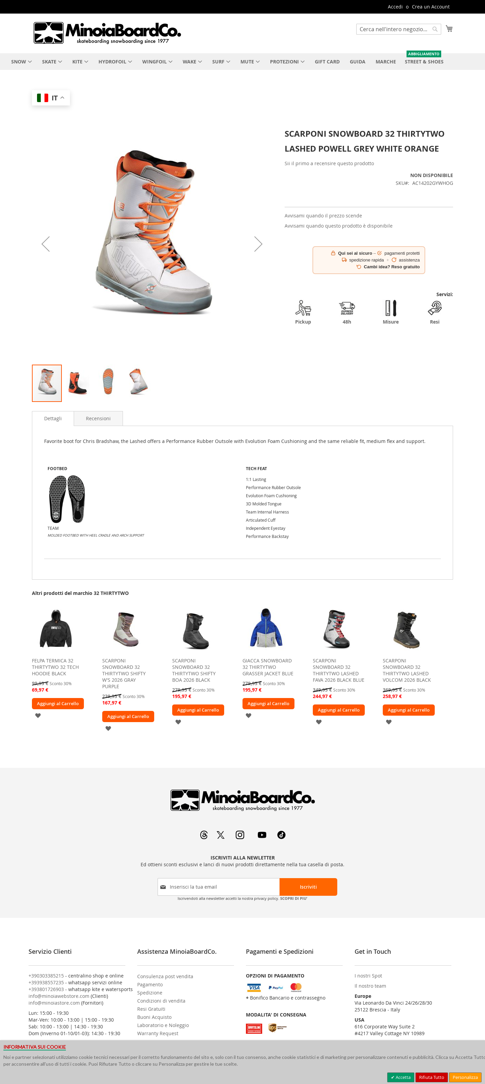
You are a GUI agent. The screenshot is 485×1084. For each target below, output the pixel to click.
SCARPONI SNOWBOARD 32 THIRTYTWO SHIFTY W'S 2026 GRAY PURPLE (124, 673)
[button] (45, 244)
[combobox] (398, 29)
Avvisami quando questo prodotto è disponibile (339, 225)
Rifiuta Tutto (431, 1077)
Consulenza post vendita (165, 976)
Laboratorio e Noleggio (163, 1025)
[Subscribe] (308, 887)
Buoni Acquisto (154, 1017)
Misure (390, 312)
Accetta (403, 1077)
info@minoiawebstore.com (59, 996)
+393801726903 (46, 989)
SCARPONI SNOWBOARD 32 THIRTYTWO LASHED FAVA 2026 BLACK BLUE (338, 670)
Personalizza (465, 1077)
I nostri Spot (368, 975)
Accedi (395, 6)
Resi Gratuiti (151, 1009)
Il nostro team (370, 986)
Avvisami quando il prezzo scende (323, 215)
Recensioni (98, 418)
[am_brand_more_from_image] (55, 652)
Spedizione (149, 992)
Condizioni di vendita (161, 1001)
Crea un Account (431, 6)
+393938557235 (46, 982)
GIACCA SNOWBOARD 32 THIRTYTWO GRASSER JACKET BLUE (267, 667)
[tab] (53, 418)
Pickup (303, 312)
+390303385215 (46, 975)
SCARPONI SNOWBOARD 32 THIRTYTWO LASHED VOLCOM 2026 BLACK (407, 670)
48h (347, 312)
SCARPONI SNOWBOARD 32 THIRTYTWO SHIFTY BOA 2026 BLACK (194, 670)
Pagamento (150, 984)
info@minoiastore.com (54, 1003)
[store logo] (107, 33)
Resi (434, 312)
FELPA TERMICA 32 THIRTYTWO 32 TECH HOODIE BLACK (55, 667)
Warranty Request (157, 1033)
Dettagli (53, 418)
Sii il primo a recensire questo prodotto (329, 163)
